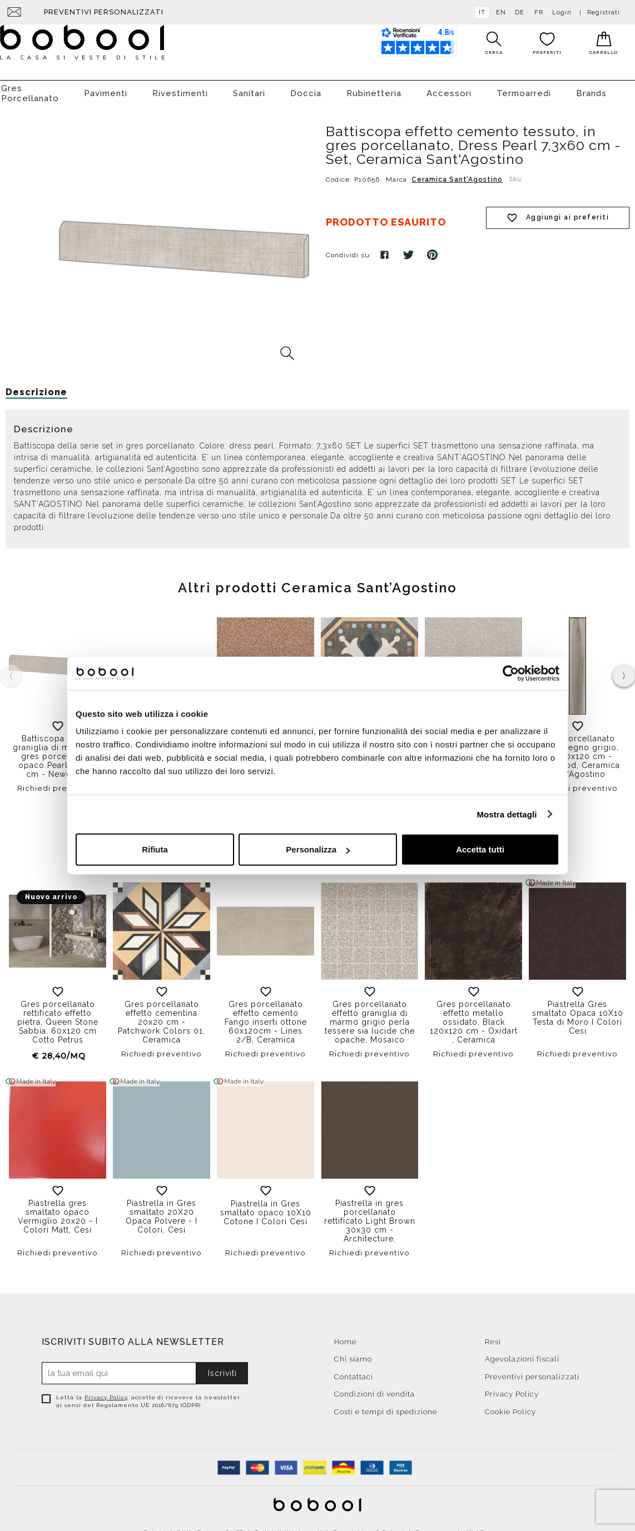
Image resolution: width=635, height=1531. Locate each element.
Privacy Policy (106, 1392)
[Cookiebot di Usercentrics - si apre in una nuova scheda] (510, 673)
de (517, 12)
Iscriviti (222, 1367)
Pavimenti (105, 88)
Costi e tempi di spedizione (385, 1406)
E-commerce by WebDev (453, 1527)
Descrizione (36, 386)
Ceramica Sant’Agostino (457, 174)
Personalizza (318, 849)
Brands (591, 88)
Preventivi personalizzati (103, 12)
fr (536, 12)
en (499, 12)
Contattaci (353, 1371)
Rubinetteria (373, 88)
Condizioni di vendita (374, 1388)
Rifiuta (155, 849)
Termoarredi (524, 88)
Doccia (305, 88)
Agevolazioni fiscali (522, 1353)
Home (345, 1336)
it (480, 12)
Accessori (449, 88)
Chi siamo (353, 1353)
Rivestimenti (180, 88)
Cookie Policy (510, 1406)
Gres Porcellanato (30, 88)
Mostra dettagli (507, 814)
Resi (493, 1336)
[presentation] (624, 670)
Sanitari (249, 88)
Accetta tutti (480, 849)
